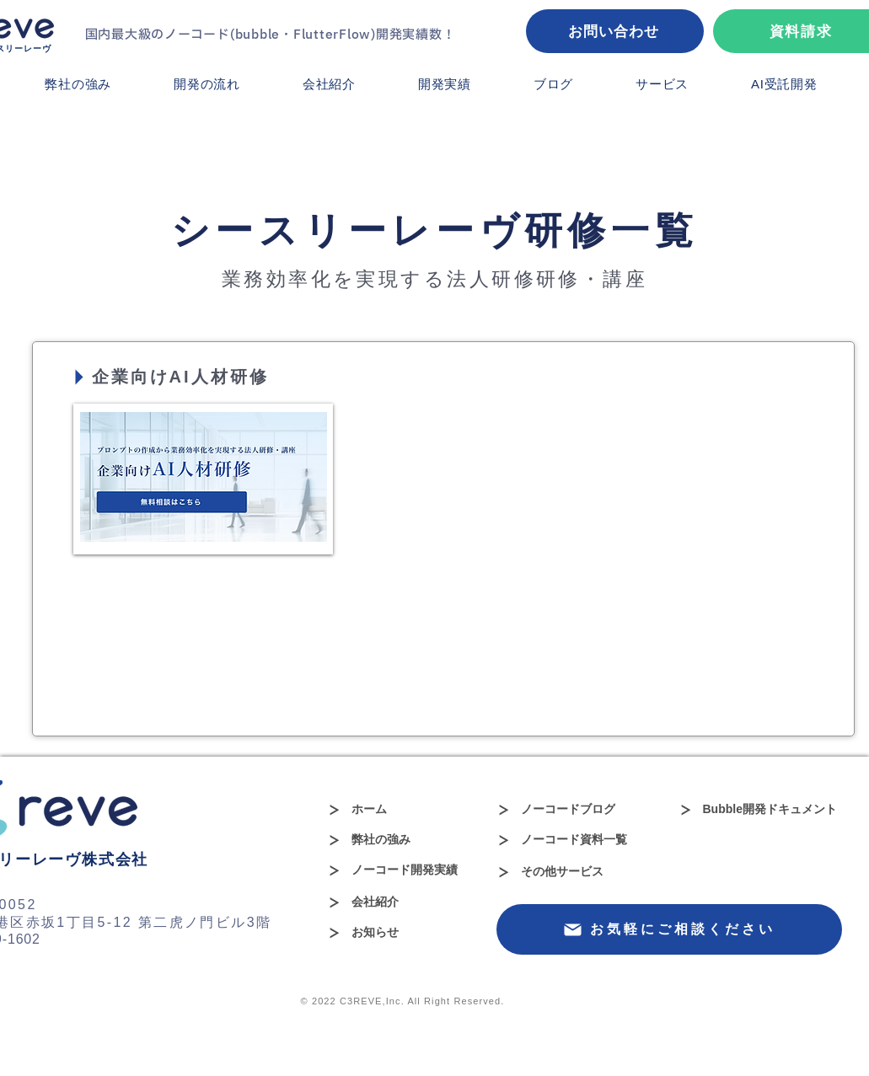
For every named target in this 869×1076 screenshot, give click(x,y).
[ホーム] (387, 810)
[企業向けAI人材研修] (193, 377)
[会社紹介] (402, 902)
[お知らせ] (387, 933)
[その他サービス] (571, 872)
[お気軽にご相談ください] (669, 929)
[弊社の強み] (387, 840)
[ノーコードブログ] (571, 810)
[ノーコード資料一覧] (571, 840)
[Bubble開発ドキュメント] (769, 810)
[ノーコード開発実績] (402, 870)
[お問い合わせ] (615, 31)
